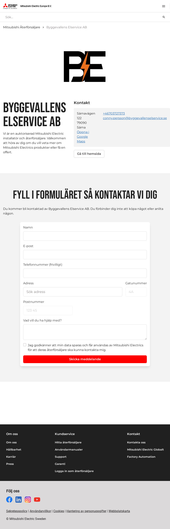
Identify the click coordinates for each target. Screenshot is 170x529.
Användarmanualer (69, 449)
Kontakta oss (136, 442)
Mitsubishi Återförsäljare (21, 27)
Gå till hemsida (89, 154)
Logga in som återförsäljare (74, 471)
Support (60, 456)
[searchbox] (82, 17)
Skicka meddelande (85, 359)
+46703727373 (114, 113)
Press (10, 464)
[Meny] (163, 6)
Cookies (58, 511)
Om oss (11, 442)
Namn (28, 227)
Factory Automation (141, 456)
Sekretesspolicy (16, 511)
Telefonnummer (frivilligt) (42, 264)
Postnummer (33, 302)
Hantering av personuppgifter (86, 511)
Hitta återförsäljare (68, 442)
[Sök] (164, 17)
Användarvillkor (40, 511)
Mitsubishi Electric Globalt (145, 449)
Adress (28, 283)
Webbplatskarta (119, 511)
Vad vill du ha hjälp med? (42, 320)
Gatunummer (136, 283)
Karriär (11, 456)
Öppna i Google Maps (83, 136)
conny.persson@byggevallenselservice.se (135, 118)
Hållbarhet (13, 449)
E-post (28, 246)
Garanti (60, 464)
